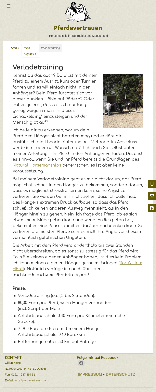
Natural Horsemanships (37, 165)
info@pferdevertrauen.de (30, 380)
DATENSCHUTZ (120, 374)
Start (15, 48)
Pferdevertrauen (78, 27)
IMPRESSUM (90, 374)
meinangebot (30, 51)
